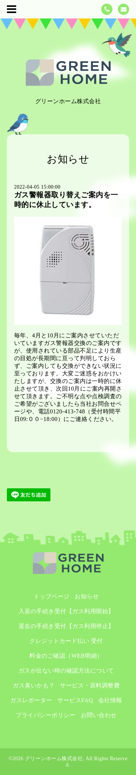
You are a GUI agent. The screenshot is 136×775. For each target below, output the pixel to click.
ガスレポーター (31, 700)
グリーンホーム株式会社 (54, 758)
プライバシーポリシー (45, 715)
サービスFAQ (75, 700)
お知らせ (87, 596)
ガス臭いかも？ (34, 685)
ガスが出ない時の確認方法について (66, 670)
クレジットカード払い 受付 (66, 641)
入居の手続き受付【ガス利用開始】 (69, 611)
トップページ (52, 596)
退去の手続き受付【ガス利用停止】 (69, 626)
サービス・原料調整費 (90, 685)
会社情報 (110, 700)
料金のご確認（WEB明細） (66, 656)
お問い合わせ (99, 715)
